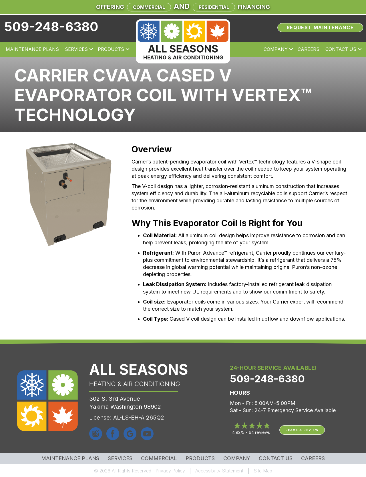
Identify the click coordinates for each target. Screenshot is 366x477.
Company (236, 458)
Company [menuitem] (276, 49)
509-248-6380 (51, 26)
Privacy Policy (170, 471)
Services (120, 458)
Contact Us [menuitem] (340, 49)
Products (200, 458)
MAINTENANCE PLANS (70, 458)
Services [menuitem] (76, 49)
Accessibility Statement (219, 471)
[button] (91, 49)
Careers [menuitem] (308, 49)
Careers (313, 458)
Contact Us (276, 458)
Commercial (149, 7)
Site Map (263, 471)
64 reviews (259, 432)
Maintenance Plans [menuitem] (32, 49)
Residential (214, 7)
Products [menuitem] (111, 49)
